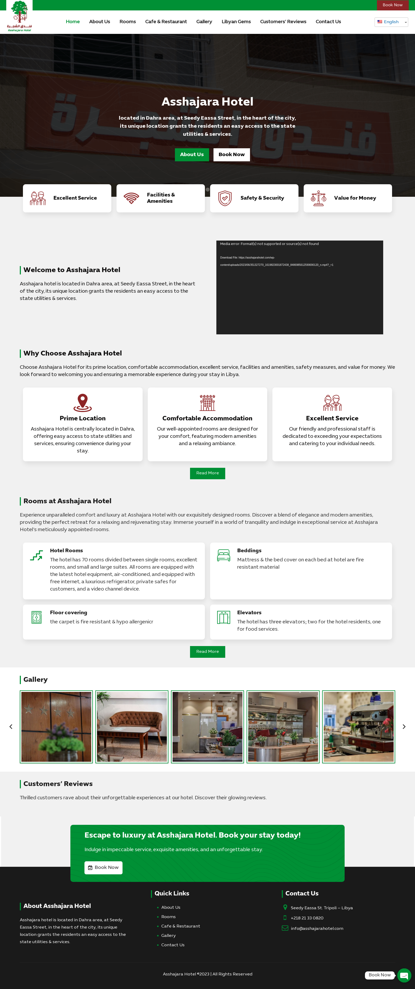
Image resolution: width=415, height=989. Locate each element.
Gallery (168, 935)
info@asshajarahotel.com (317, 928)
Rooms (168, 917)
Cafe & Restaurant (180, 926)
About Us (192, 155)
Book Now (232, 155)
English (388, 22)
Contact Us (173, 945)
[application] (299, 287)
